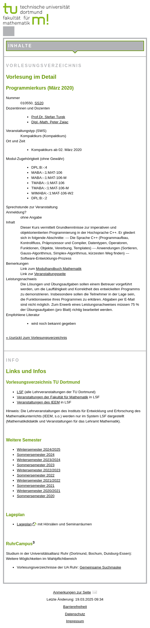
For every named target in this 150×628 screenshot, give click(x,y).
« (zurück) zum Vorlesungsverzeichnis (36, 338)
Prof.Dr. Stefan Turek (48, 117)
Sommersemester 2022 (36, 475)
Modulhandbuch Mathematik (58, 269)
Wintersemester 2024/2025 (38, 449)
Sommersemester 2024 (36, 455)
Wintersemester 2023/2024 (38, 460)
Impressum (75, 621)
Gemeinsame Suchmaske (100, 567)
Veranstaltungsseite (50, 274)
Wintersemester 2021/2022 (38, 480)
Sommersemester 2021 (36, 486)
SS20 (39, 103)
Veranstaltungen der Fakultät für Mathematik (52, 397)
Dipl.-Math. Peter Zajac (49, 122)
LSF (20, 392)
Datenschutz (75, 614)
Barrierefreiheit (75, 607)
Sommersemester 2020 (36, 496)
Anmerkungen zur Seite (72, 592)
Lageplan (24, 524)
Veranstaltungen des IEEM (38, 402)
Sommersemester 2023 (36, 465)
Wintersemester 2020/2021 (38, 491)
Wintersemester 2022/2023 (38, 470)
